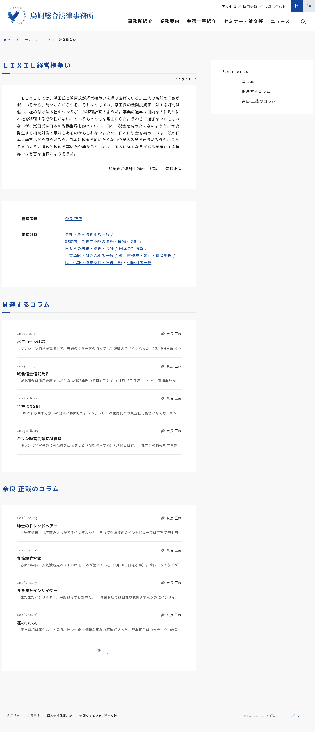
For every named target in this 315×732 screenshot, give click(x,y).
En (309, 5)
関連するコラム (256, 91)
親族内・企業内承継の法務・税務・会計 (101, 241)
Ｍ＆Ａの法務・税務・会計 (89, 248)
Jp (297, 5)
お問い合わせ (274, 6)
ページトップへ (295, 717)
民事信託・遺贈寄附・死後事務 (93, 262)
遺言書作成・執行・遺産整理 (145, 255)
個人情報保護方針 (65, 717)
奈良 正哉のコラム (259, 101)
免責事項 (36, 717)
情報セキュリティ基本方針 (109, 717)
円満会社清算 (131, 248)
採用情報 (250, 6)
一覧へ (99, 651)
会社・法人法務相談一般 (87, 234)
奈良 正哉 (73, 218)
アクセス (229, 6)
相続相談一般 (139, 262)
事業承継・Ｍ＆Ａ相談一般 (89, 255)
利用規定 (14, 717)
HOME (7, 39)
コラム (26, 39)
